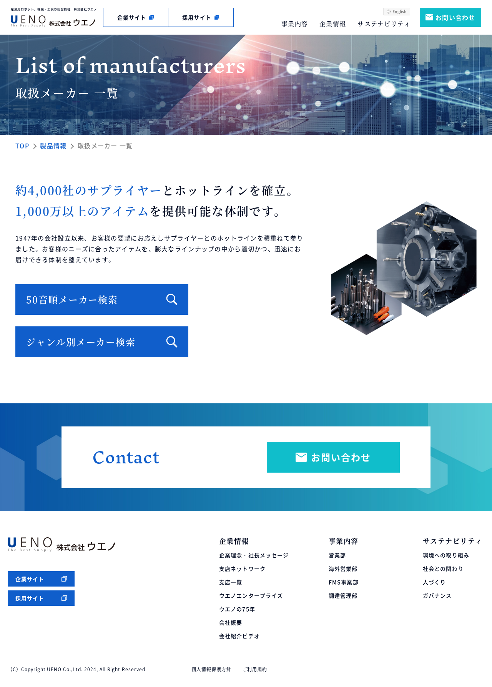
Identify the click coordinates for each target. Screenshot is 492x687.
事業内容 (294, 23)
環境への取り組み (446, 555)
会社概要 (230, 622)
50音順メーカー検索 (72, 299)
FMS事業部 (344, 582)
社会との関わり (443, 568)
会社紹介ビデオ (239, 636)
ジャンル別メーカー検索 (81, 341)
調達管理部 (343, 595)
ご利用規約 (254, 669)
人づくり (434, 582)
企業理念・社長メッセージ (254, 555)
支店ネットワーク (242, 568)
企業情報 (332, 23)
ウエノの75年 (237, 609)
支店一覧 (230, 582)
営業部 (337, 555)
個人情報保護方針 (211, 669)
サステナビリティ (384, 23)
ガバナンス (437, 595)
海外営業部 (343, 568)
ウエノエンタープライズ (251, 595)
